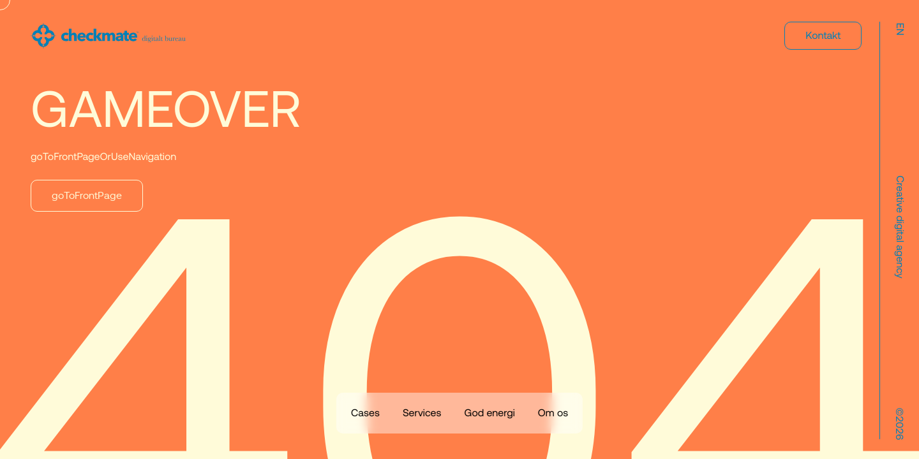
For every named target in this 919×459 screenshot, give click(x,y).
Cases (365, 413)
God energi (489, 413)
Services (422, 413)
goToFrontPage (87, 195)
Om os (553, 413)
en (899, 29)
